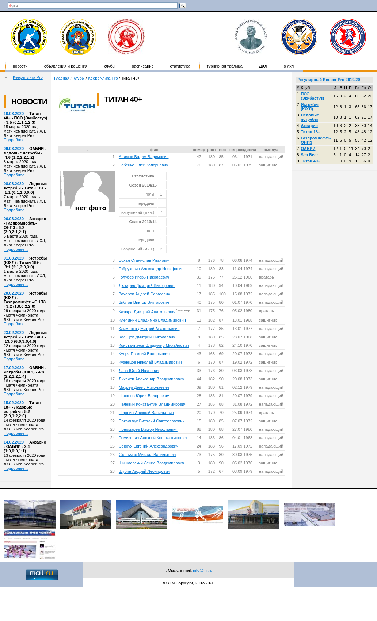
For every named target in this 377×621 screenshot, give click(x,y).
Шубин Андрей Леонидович (144, 471)
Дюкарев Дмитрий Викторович (147, 285)
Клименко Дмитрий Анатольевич (149, 328)
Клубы (109, 66)
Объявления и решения (66, 66)
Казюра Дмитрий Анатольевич (147, 312)
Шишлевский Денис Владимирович (151, 463)
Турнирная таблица (225, 66)
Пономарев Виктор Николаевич (148, 429)
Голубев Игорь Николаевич (144, 277)
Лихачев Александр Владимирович (151, 379)
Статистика (180, 66)
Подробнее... (16, 140)
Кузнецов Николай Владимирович (150, 362)
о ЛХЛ (289, 66)
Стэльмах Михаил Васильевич (147, 454)
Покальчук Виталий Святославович (151, 421)
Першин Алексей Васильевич (146, 412)
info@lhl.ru (202, 570)
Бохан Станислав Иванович (145, 260)
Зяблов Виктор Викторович (144, 302)
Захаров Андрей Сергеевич (144, 294)
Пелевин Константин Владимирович (152, 404)
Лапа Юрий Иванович (139, 370)
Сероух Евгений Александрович (149, 446)
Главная (61, 78)
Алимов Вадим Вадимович (144, 156)
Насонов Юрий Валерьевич (144, 396)
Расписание (143, 66)
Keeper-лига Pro (28, 77)
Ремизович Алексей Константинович (153, 438)
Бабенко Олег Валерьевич (143, 165)
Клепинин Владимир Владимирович (152, 320)
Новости (20, 66)
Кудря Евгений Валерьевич (144, 354)
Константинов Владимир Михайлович (154, 345)
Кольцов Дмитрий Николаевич (147, 337)
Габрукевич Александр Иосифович (151, 269)
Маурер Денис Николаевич (144, 387)
